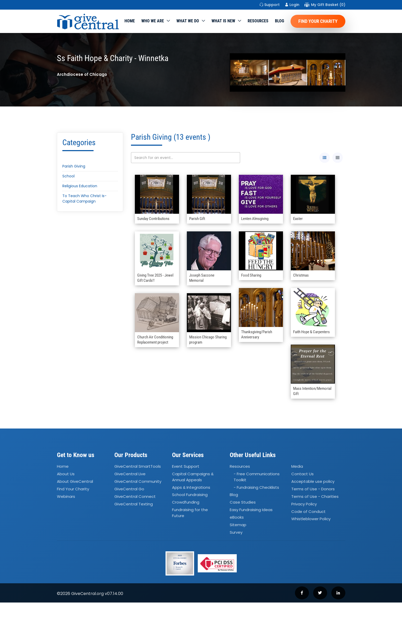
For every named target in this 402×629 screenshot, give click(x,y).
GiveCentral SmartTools (137, 466)
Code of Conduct (308, 511)
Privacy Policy (304, 504)
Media (297, 466)
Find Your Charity (318, 21)
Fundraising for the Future (190, 512)
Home (129, 20)
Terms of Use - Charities (315, 496)
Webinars (66, 496)
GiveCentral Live (130, 474)
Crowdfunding (185, 502)
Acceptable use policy (312, 481)
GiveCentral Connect (135, 496)
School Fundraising (190, 495)
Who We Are (152, 20)
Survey (236, 532)
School (68, 176)
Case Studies (243, 502)
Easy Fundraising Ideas (251, 509)
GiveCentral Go (129, 489)
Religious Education (79, 186)
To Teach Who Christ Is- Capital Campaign (84, 198)
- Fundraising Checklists (256, 487)
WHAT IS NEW (223, 20)
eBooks (237, 517)
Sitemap (238, 524)
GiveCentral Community (137, 481)
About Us (66, 474)
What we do (187, 20)
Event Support (185, 466)
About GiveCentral (75, 481)
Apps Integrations (191, 487)
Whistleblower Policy (311, 519)
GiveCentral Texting (133, 504)
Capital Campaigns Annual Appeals (193, 477)
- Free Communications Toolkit (257, 477)
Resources (258, 20)
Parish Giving (73, 166)
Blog (279, 20)
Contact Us (302, 474)
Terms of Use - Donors (313, 489)
